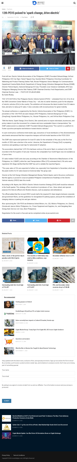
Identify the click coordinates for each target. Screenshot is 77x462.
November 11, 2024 (21, 350)
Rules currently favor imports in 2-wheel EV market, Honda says (35, 320)
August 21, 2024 (21, 341)
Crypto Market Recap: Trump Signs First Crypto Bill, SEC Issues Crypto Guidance (40, 329)
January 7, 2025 (58, 258)
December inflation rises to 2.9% (63, 256)
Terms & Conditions (19, 455)
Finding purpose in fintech (24, 302)
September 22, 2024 (22, 323)
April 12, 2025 (20, 332)
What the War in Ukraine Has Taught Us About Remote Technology (36, 348)
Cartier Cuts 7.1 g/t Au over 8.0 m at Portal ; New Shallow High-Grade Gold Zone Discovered (40, 425)
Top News (9, 9)
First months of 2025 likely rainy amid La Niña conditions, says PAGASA (37, 258)
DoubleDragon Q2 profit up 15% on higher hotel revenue (33, 311)
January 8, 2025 (7, 260)
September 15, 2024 (13, 17)
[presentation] (17, 395)
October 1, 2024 (21, 304)
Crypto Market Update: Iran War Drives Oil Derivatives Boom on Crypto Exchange (37, 433)
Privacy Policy (6, 455)
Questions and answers (23, 339)
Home (3, 9)
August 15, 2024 (21, 313)
